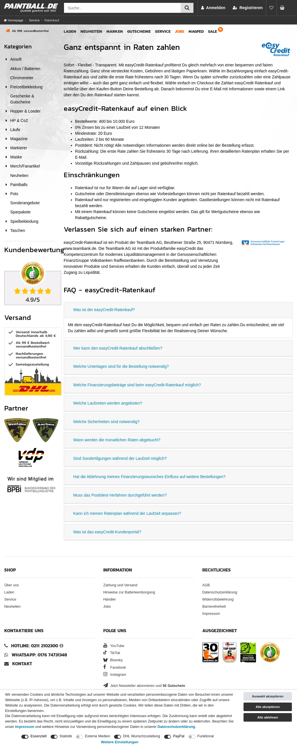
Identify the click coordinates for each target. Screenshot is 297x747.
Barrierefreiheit (214, 607)
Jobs (179, 31)
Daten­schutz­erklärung (176, 727)
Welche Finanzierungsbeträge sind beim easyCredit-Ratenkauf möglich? (137, 385)
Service (34, 20)
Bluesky (113, 660)
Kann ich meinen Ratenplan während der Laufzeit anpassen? (127, 513)
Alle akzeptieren (267, 707)
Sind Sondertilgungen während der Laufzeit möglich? (119, 458)
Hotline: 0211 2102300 (34, 645)
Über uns (11, 585)
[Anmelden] (213, 8)
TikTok (111, 653)
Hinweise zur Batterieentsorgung (129, 592)
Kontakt (22, 663)
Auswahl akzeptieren (268, 696)
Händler (109, 599)
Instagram (114, 675)
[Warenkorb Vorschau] (284, 8)
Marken (114, 31)
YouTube (113, 646)
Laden (70, 31)
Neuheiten (91, 31)
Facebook (114, 668)
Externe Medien (97, 736)
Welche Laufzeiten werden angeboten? (107, 403)
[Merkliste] (271, 8)
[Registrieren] (248, 8)
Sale (212, 31)
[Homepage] (13, 20)
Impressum (211, 614)
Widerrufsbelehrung (218, 599)
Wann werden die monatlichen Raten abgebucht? (116, 440)
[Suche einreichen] (187, 8)
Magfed (196, 31)
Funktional (205, 736)
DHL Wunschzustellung (141, 736)
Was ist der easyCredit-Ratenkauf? (104, 309)
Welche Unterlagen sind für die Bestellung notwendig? (121, 366)
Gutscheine (139, 31)
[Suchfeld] (122, 8)
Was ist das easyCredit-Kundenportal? (107, 532)
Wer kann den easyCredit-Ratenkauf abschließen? (117, 348)
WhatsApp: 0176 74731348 (39, 655)
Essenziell (38, 736)
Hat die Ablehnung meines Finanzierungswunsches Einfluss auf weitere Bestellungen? (149, 476)
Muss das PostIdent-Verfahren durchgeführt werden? (119, 495)
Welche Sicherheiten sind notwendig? (106, 421)
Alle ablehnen (267, 717)
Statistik (65, 736)
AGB (206, 585)
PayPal (178, 736)
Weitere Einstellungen (119, 742)
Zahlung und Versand (120, 585)
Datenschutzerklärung (219, 592)
